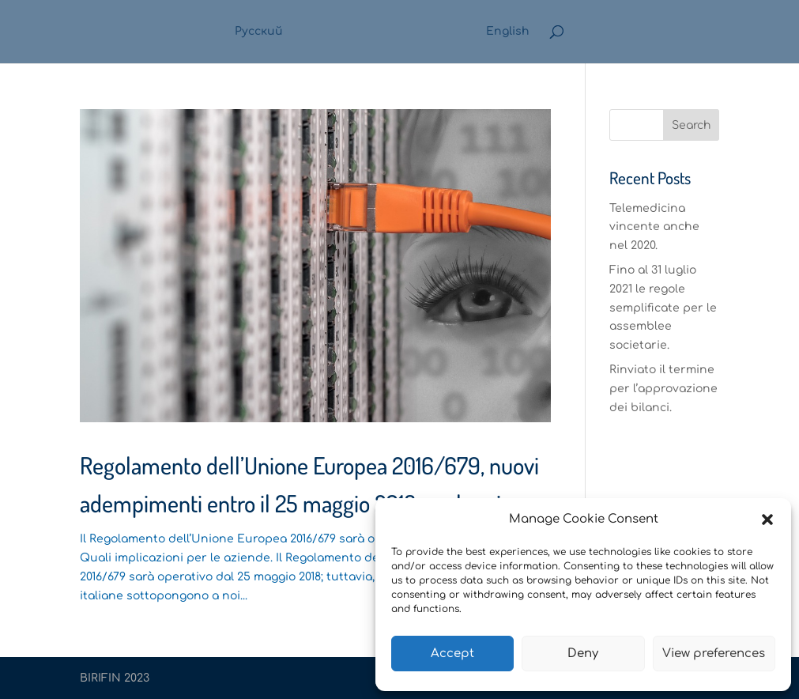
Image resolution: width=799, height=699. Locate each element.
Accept (452, 653)
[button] (767, 519)
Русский (259, 31)
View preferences (713, 653)
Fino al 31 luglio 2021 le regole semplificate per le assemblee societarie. (663, 307)
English (508, 31)
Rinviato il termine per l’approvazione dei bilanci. (663, 389)
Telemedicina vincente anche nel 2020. (654, 227)
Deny (582, 653)
